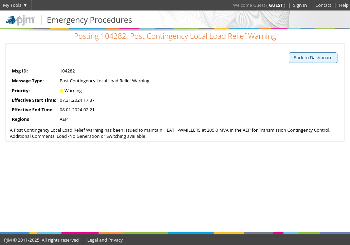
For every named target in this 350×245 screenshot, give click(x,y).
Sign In (300, 5)
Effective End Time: (33, 110)
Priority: (21, 90)
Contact (323, 5)
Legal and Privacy (105, 240)
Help (344, 5)
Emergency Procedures (89, 19)
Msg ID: (20, 71)
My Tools (12, 5)
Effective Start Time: (34, 100)
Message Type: (28, 81)
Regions (20, 119)
